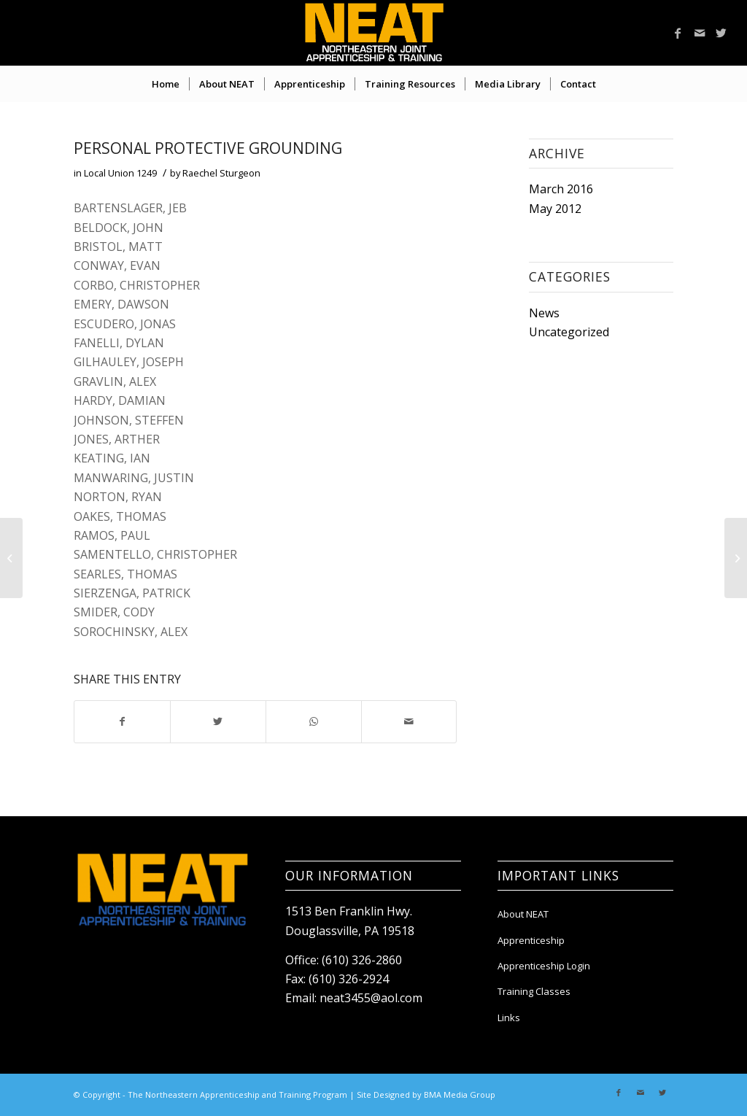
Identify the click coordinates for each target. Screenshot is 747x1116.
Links (509, 1017)
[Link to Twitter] (721, 33)
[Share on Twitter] (218, 721)
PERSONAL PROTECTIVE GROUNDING (208, 148)
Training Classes (534, 991)
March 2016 (561, 189)
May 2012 (555, 209)
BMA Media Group (459, 1094)
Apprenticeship (531, 940)
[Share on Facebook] (122, 721)
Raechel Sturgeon (221, 172)
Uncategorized (569, 332)
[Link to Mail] (700, 33)
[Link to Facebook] (678, 33)
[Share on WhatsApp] (313, 721)
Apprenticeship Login (544, 965)
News (544, 313)
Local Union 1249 (120, 172)
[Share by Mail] (409, 721)
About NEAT (523, 914)
